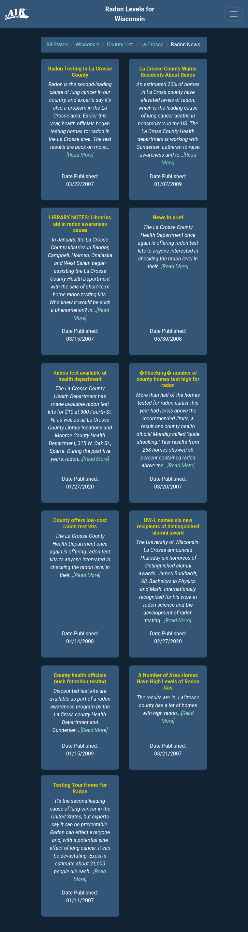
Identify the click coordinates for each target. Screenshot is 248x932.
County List (120, 44)
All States (57, 44)
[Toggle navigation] (234, 14)
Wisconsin (88, 44)
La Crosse (152, 44)
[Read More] (80, 155)
